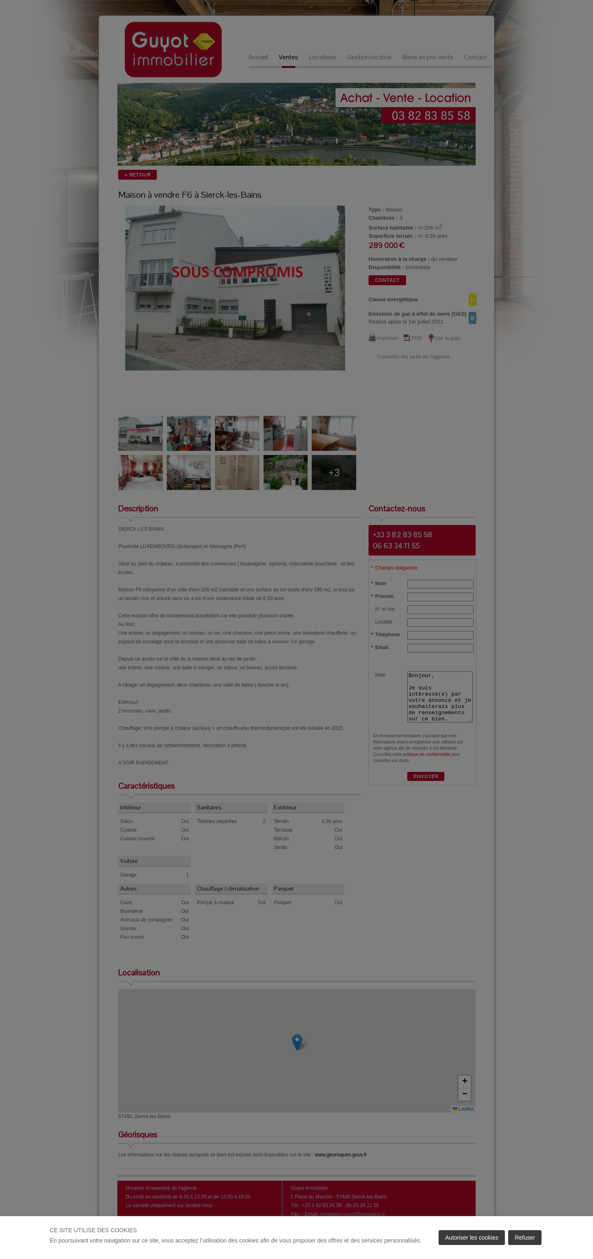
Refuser (525, 1237)
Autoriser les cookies (471, 1237)
